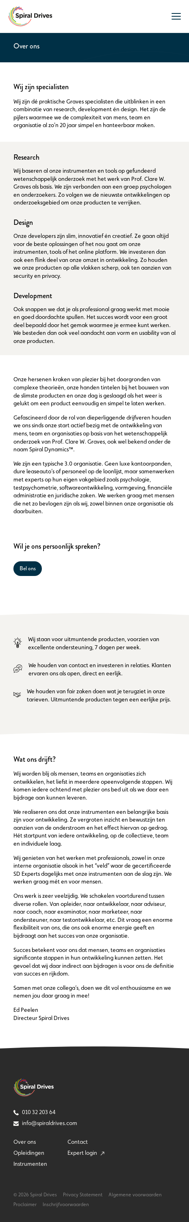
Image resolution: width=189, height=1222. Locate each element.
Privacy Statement (82, 1195)
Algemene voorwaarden (135, 1195)
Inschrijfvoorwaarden (66, 1204)
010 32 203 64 (34, 1112)
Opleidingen (28, 1152)
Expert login (85, 1152)
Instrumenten (30, 1163)
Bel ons (28, 568)
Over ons (24, 1141)
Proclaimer (25, 1204)
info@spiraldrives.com (45, 1123)
